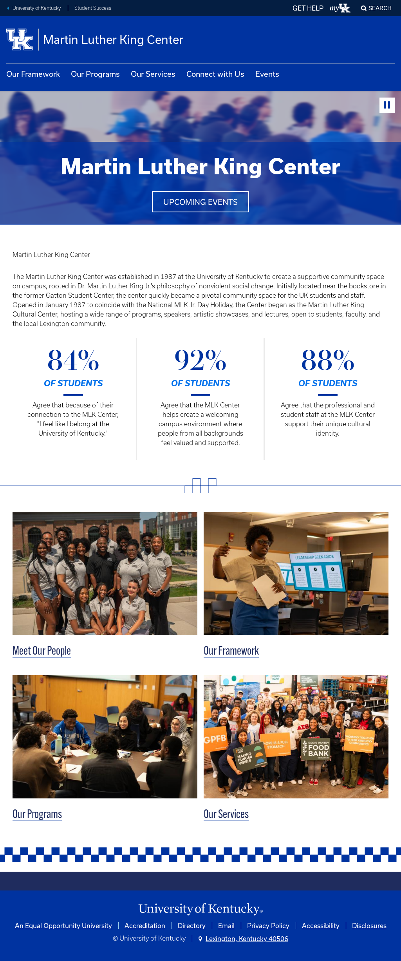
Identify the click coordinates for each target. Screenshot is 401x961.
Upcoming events (200, 201)
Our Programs (95, 73)
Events (267, 73)
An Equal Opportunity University (63, 925)
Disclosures (369, 925)
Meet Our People (42, 652)
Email (226, 925)
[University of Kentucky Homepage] (200, 909)
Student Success (92, 8)
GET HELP (308, 8)
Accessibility (321, 925)
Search (380, 8)
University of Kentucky (37, 8)
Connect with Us (215, 73)
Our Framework (33, 73)
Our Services (153, 73)
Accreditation (145, 925)
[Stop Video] (387, 105)
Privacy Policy (268, 925)
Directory (192, 925)
